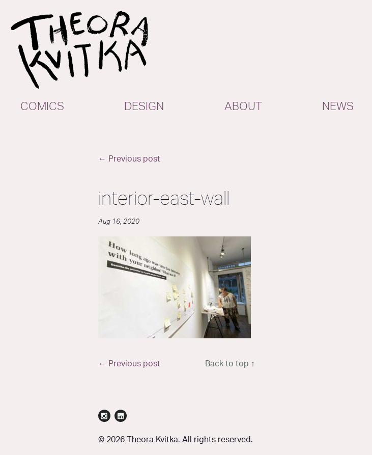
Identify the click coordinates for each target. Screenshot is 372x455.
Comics (42, 106)
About (243, 106)
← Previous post (129, 159)
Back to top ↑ (230, 364)
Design (144, 106)
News (338, 106)
